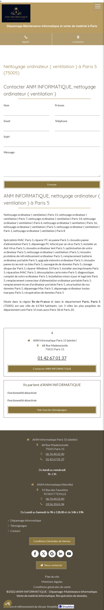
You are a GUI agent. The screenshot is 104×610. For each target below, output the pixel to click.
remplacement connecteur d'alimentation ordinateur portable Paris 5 (48, 280)
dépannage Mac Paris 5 (38, 288)
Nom (6, 105)
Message (9, 152)
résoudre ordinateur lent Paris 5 (45, 248)
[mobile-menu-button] (97, 6)
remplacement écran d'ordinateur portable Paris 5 (34, 284)
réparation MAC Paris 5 (21, 272)
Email (7, 121)
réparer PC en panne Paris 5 (52, 240)
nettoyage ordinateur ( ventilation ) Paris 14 (55, 218)
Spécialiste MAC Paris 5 (18, 240)
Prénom (59, 105)
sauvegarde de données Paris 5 (62, 264)
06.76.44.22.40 (55, 498)
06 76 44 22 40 (55, 454)
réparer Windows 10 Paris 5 (44, 268)
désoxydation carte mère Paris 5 (57, 272)
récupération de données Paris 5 (44, 292)
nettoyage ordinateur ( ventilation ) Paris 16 (70, 222)
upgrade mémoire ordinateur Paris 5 (60, 260)
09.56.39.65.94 (55, 504)
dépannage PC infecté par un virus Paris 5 (56, 244)
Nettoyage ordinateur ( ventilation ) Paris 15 (31, 214)
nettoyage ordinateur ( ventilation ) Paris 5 (30, 226)
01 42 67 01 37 (52, 357)
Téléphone (61, 121)
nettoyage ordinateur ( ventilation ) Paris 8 (39, 230)
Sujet (7, 136)
